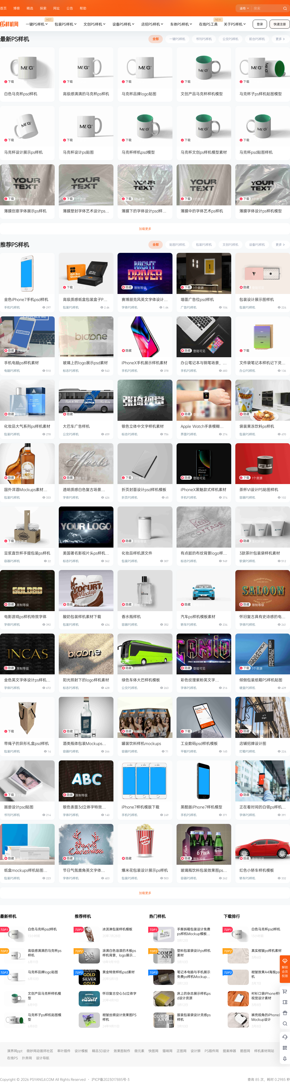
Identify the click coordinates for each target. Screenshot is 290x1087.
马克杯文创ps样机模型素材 (204, 152)
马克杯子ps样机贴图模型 (260, 93)
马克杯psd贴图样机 (256, 152)
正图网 (182, 1050)
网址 (56, 8)
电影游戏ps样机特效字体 (25, 616)
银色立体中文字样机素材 (143, 426)
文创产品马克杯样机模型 (202, 93)
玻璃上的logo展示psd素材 (85, 362)
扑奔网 (27, 1058)
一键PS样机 (39, 24)
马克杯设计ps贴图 (78, 152)
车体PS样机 (181, 24)
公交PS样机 (71, 434)
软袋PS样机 (247, 561)
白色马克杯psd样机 (20, 93)
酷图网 (245, 1050)
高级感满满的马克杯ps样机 (86, 93)
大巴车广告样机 (76, 426)
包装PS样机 (66, 24)
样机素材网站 (264, 1050)
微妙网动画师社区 (40, 1050)
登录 (260, 24)
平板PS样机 (188, 751)
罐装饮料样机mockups (141, 743)
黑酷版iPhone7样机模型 (201, 807)
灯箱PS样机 (247, 751)
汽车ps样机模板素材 (198, 616)
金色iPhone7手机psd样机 (26, 299)
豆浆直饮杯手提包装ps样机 (27, 553)
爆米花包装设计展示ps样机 (145, 870)
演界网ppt (14, 1050)
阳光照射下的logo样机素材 (86, 680)
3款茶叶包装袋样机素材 (259, 553)
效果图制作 (122, 1050)
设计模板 (81, 1050)
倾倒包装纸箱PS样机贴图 (260, 680)
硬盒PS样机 (247, 688)
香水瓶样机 (131, 616)
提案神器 (229, 1050)
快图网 (153, 1050)
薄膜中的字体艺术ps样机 (202, 211)
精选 (30, 8)
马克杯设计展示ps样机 (23, 152)
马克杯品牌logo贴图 (139, 93)
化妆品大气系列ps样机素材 (27, 426)
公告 (69, 8)
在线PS (12, 1058)
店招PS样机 (152, 24)
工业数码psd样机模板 (199, 743)
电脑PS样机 (12, 370)
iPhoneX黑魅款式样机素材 (203, 489)
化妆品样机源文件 (137, 553)
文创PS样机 (95, 24)
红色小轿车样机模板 (256, 870)
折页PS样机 (129, 497)
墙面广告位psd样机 (197, 299)
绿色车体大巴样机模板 (141, 680)
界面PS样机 (188, 434)
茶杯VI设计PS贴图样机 (258, 489)
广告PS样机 (188, 307)
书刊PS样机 (12, 815)
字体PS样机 (129, 307)
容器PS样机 (247, 497)
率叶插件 (64, 1050)
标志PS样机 (71, 370)
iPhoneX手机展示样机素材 (144, 362)
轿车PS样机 (188, 624)
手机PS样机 (12, 307)
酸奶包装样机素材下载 (82, 616)
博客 (16, 8)
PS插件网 (212, 1050)
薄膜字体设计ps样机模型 (260, 211)
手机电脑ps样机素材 (21, 362)
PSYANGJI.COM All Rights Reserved (57, 1079)
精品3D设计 (101, 1050)
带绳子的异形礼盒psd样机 (26, 743)
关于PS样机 (235, 24)
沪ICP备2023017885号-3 (110, 1079)
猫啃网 (167, 1050)
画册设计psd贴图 (18, 807)
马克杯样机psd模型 (138, 152)
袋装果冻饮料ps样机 (256, 426)
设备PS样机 (123, 24)
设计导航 (42, 1058)
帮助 (83, 8)
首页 (3, 8)
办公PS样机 (247, 370)
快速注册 (280, 24)
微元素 (139, 1050)
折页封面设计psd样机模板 (144, 489)
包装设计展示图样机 (256, 299)
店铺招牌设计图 (252, 743)
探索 (43, 8)
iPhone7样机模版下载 (140, 807)
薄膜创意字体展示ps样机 (25, 211)
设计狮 (196, 1050)
